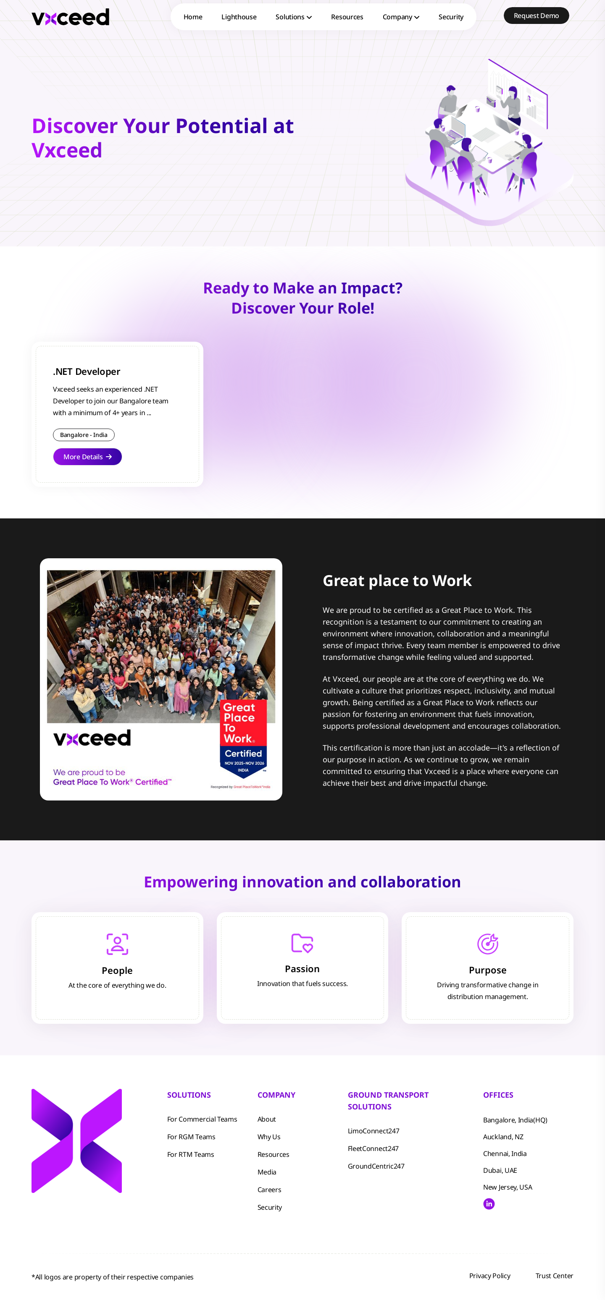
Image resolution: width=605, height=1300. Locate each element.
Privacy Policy (489, 1275)
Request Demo (536, 15)
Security (451, 16)
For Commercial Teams (202, 1119)
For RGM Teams (191, 1136)
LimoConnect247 (374, 1130)
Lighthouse (238, 16)
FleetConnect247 (373, 1148)
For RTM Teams (190, 1154)
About (267, 1119)
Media (267, 1172)
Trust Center (554, 1275)
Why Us (269, 1136)
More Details (87, 456)
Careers (269, 1189)
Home (193, 16)
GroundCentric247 (376, 1166)
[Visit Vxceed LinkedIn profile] (489, 1204)
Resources (347, 16)
